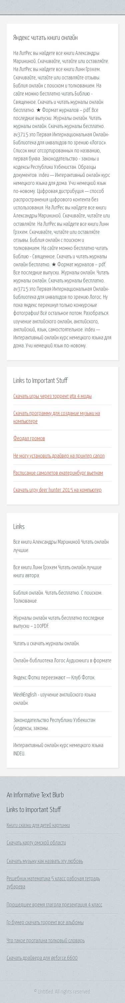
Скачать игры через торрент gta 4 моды (52, 396)
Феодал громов (29, 438)
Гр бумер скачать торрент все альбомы (45, 922)
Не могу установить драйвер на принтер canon (59, 456)
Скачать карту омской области (36, 843)
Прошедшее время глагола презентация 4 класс (54, 905)
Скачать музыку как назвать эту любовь (45, 861)
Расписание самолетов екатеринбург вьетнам (58, 473)
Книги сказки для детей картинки (38, 825)
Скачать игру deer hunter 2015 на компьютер (57, 490)
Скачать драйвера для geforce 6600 (42, 958)
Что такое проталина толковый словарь (46, 940)
